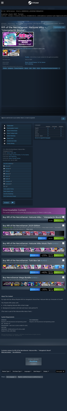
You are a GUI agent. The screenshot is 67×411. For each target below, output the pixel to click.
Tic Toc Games (41, 63)
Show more (29, 230)
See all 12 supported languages (42, 139)
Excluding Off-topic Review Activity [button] (28, 380)
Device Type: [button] (48, 383)
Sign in (3, 119)
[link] (47, 256)
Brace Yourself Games (31, 63)
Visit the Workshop (8, 195)
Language (27, 375)
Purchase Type (17, 375)
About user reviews (6, 353)
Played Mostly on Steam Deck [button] (9, 383)
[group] (33, 381)
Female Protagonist (18, 69)
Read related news (8, 192)
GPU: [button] (40, 383)
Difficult (26, 69)
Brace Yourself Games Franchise (24, 24)
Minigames (10, 69)
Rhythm (5, 69)
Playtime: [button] (43, 380)
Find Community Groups (10, 197)
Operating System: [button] (24, 383)
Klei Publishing (29, 65)
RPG (15, 154)
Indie (30, 69)
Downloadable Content (52, 24)
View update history (9, 190)
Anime (38, 69)
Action (8, 154)
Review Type (5, 375)
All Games (4, 24)
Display (45, 375)
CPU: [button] (33, 383)
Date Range (37, 375)
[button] (59, 221)
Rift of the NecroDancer (39, 24)
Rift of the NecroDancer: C (17, 230)
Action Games (11, 24)
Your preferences (16, 353)
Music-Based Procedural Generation (49, 69)
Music (34, 69)
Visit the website (8, 164)
